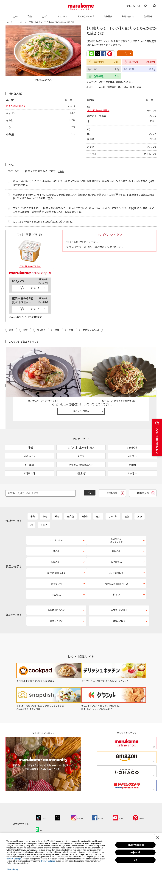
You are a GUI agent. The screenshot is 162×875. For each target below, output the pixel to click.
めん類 (102, 86)
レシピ (43, 14)
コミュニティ (61, 14)
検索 (154, 6)
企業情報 (147, 14)
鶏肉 (57, 530)
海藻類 (85, 530)
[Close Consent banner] (157, 837)
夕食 (71, 329)
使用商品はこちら (43, 80)
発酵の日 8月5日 (91, 329)
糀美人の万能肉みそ (17, 106)
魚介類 (70, 530)
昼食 (57, 329)
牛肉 (32, 530)
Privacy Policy (12, 869)
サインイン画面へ (81, 409)
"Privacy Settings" (13, 859)
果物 (139, 530)
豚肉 (132, 86)
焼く (120, 86)
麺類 (11, 329)
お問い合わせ (127, 14)
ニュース (14, 14)
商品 (29, 14)
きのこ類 (112, 530)
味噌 (25, 329)
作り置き (41, 329)
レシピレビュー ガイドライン (145, 383)
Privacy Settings (135, 845)
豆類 (127, 530)
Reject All (135, 852)
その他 (43, 539)
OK (135, 860)
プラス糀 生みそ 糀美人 (99, 111)
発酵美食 (107, 14)
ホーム (9, 22)
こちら (61, 171)
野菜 (139, 86)
